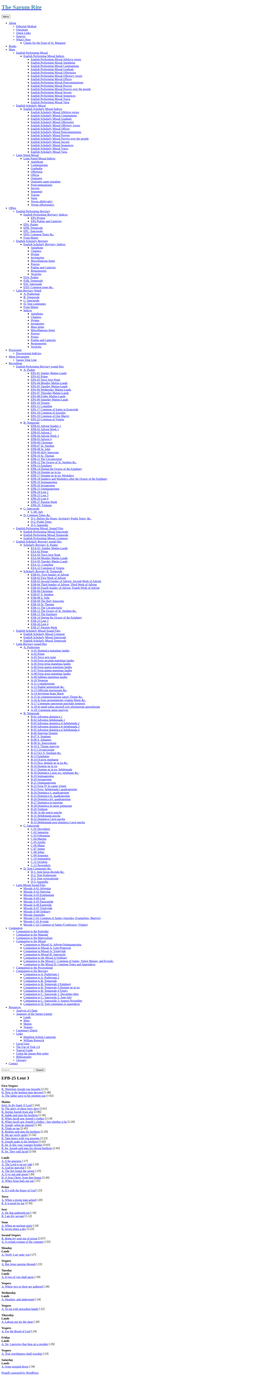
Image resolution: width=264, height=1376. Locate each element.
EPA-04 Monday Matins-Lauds (49, 383)
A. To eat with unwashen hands (19, 1308)
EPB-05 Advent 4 (41, 439)
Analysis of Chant (26, 1010)
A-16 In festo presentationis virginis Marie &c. (58, 700)
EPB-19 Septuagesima (44, 482)
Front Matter (30, 237)
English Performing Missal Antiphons (53, 62)
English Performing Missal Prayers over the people (61, 89)
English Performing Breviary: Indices (45, 214)
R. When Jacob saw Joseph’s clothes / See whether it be (34, 1121)
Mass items (37, 326)
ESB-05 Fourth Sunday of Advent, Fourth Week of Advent (65, 587)
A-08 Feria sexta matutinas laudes (51, 673)
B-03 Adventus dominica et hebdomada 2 (55, 723)
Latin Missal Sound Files (30, 885)
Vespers (28, 1027)
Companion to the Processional (34, 967)
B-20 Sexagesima (41, 779)
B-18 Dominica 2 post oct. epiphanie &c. (55, 772)
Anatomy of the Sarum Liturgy (34, 1013)
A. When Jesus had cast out (17, 1180)
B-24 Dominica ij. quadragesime (50, 792)
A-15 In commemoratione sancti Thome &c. (57, 696)
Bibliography (24, 1056)
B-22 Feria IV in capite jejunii (48, 786)
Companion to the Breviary (32, 971)
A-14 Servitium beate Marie (47, 693)
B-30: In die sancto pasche (46, 812)
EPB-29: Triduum (41, 505)
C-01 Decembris (40, 828)
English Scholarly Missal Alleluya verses (55, 112)
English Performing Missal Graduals (52, 69)
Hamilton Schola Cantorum (39, 1037)
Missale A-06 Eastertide (37, 904)
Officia (35, 175)
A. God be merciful (12, 1167)
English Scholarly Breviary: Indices (44, 244)
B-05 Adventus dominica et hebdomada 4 (55, 729)
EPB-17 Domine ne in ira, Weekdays (52, 475)
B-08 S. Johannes (41, 739)
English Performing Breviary (33, 211)
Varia (34, 198)
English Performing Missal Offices (51, 79)
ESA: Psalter (30, 277)
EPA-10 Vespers (40, 402)
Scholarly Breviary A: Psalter (40, 544)
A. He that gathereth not (15, 1212)
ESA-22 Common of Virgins (47, 568)
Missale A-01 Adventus (37, 888)
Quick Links (23, 32)
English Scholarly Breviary (32, 241)
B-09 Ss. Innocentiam (43, 743)
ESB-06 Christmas (42, 591)
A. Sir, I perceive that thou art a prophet (24, 1344)
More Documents (19, 356)
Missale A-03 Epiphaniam (38, 895)
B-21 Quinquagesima (43, 782)
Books (12, 46)
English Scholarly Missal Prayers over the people (60, 138)
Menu (6, 16)
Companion (16, 928)
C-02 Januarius (39, 832)
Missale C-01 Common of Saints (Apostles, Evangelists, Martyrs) (62, 918)
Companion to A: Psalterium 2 (41, 977)
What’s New (23, 39)
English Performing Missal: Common (45, 538)
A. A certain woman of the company (22, 1241)
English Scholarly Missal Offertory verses (55, 125)
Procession (15, 350)
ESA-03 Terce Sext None (45, 554)
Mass (12, 49)
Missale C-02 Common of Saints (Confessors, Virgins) (55, 924)
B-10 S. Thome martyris (45, 746)
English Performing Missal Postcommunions (57, 82)
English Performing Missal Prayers (51, 85)
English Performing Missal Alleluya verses (56, 59)
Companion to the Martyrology (34, 937)
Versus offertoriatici (42, 204)
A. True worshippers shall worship (21, 1353)
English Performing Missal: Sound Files (39, 528)
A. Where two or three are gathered (22, 1286)
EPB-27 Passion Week (44, 501)
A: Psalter (29, 369)
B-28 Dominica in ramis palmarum (51, 805)
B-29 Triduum (39, 809)
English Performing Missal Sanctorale (45, 531)
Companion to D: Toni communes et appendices (51, 1004)
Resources (15, 1007)
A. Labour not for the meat (17, 1321)
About (12, 23)
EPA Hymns (38, 217)
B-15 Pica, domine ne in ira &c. (49, 762)
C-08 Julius (37, 852)
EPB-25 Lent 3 (39, 495)
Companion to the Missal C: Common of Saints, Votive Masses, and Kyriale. (68, 961)
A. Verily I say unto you (15, 1254)
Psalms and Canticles (43, 267)
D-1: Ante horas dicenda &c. (48, 871)
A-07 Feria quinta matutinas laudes (51, 670)
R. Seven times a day (13, 1228)
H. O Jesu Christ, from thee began (21, 1177)
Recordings (15, 363)
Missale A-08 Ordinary (37, 911)
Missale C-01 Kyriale (36, 921)
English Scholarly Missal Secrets (50, 141)
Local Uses (22, 1043)
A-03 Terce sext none (43, 657)
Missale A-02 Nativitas (37, 891)
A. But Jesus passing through (18, 1264)
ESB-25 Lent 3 (39, 620)
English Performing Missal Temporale (45, 535)
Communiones (39, 165)
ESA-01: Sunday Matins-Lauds (49, 548)
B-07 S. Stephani (41, 736)
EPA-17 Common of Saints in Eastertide (54, 409)
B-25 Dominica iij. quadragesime (50, 795)
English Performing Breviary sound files (40, 366)
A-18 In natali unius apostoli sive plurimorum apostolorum (65, 706)
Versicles (36, 274)
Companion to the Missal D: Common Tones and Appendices (59, 964)
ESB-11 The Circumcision (46, 607)
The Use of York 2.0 (28, 1046)
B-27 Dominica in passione (47, 802)
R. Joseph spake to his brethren (19, 1141)
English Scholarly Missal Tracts (49, 148)
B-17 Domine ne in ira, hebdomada (51, 769)
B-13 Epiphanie (40, 756)
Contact (13, 1063)
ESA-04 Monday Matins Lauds (49, 558)
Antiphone (37, 161)
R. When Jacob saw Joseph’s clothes (22, 1118)
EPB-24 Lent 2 (39, 492)
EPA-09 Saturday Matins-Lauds (49, 399)
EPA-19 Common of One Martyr (50, 416)
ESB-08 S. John (40, 597)
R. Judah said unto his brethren (19, 1115)
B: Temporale (31, 297)
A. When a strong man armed (18, 1199)
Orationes (36, 178)
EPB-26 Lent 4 (39, 498)
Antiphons (37, 247)
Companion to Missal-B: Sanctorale (44, 954)
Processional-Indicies (28, 353)
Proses (34, 336)
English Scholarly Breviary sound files (39, 541)
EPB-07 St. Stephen (42, 445)
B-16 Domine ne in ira (44, 766)
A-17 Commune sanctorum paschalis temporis (58, 703)
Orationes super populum (45, 181)
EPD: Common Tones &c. (38, 234)
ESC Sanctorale (32, 284)
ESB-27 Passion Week (44, 627)
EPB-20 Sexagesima (43, 485)
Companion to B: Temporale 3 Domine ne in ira (51, 987)
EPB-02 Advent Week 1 (45, 429)
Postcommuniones (41, 184)
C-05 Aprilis (38, 842)
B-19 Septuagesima (42, 776)
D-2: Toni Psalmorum (43, 875)
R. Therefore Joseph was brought (21, 1089)
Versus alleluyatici (41, 201)
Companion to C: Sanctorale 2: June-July (47, 997)
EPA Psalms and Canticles (46, 221)
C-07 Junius (38, 848)
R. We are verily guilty (14, 1135)
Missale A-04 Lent (34, 898)
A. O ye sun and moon (14, 1174)
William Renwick (33, 1040)
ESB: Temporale (33, 280)
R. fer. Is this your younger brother (21, 1144)
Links (19, 1033)
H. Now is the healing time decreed (22, 1092)
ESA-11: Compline (42, 564)
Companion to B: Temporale (40, 980)
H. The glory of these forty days (20, 1108)
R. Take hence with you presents (20, 1138)
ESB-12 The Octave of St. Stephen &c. (54, 610)
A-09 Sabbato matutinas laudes (49, 677)
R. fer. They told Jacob (14, 1151)
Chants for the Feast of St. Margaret (44, 42)
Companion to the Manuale (32, 934)
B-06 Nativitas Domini (44, 733)
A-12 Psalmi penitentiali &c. (48, 686)
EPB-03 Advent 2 (41, 432)
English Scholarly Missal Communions (54, 115)
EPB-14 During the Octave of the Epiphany (56, 468)
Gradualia (36, 168)
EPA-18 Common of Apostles (48, 412)
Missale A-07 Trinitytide (37, 908)
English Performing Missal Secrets (51, 92)
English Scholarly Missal (31, 105)
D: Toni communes (34, 303)
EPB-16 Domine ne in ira (46, 472)
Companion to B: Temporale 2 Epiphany (47, 984)
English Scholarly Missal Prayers (50, 135)
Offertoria (37, 171)
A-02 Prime (38, 653)
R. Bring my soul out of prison (19, 1238)
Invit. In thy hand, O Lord (16, 1105)
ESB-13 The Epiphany (44, 614)
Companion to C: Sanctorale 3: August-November (52, 1000)
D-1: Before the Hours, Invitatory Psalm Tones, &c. (61, 518)
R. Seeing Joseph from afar (17, 1111)
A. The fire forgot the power (18, 1171)
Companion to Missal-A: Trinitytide (44, 951)
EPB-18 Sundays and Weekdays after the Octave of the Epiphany (69, 478)
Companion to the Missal (31, 941)
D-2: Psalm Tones (41, 521)
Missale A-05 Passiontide (38, 901)
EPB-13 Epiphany (41, 465)
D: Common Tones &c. (37, 515)
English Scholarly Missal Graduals (51, 118)
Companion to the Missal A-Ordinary (45, 957)
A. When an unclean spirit (16, 1225)
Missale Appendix (34, 914)
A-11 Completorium (43, 683)
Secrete (35, 188)
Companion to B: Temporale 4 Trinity (45, 990)
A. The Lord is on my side (16, 1164)
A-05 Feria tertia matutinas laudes (51, 663)
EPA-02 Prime (39, 376)
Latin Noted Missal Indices (39, 158)
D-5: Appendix (39, 525)
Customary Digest (26, 1030)
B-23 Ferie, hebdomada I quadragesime (54, 789)
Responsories (38, 270)
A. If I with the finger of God (18, 1190)
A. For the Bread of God (15, 1331)
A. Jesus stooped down (14, 1366)
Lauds (27, 1017)
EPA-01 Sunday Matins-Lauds (49, 373)
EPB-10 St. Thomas (42, 455)
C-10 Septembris (41, 858)
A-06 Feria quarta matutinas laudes (51, 667)
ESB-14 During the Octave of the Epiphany (56, 617)
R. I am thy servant (12, 1216)
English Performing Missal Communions (55, 66)
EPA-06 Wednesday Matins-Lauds (51, 389)
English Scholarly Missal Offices (50, 128)
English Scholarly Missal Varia (49, 151)
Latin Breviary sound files (31, 644)
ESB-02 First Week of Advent (48, 577)
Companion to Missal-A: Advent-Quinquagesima (52, 944)
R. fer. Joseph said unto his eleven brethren (26, 1148)
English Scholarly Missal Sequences (52, 145)
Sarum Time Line (26, 359)
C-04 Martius (39, 838)
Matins (27, 1023)
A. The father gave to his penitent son (23, 1095)
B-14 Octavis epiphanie (44, 759)
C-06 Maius (38, 845)
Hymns (35, 254)
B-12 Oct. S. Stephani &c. (46, 753)
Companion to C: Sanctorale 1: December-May (51, 994)
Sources (20, 36)
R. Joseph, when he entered (17, 1125)
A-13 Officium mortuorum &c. (49, 690)
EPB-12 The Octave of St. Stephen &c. (54, 462)
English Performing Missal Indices (43, 56)
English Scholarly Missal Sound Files (38, 630)
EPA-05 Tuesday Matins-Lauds (49, 386)
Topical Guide (24, 1050)
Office (12, 208)
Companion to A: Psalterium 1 (41, 974)
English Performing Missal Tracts (50, 99)
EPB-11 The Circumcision (46, 459)
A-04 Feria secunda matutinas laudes (52, 660)
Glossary (21, 1060)
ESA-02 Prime (39, 551)
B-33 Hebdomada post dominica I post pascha (58, 822)
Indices (27, 310)
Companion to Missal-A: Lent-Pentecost (47, 947)
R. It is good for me (12, 1203)
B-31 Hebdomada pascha (45, 815)
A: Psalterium (31, 293)
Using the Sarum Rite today (32, 1053)
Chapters (36, 250)
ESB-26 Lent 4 (39, 624)
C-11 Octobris (39, 862)
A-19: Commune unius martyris (49, 710)
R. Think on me (10, 1128)
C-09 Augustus (39, 855)
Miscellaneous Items (43, 260)
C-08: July (37, 511)
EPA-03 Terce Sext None (45, 379)
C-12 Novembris (40, 865)
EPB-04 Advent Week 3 (45, 435)
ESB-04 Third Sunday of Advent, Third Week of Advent (64, 584)
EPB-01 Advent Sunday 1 (46, 426)
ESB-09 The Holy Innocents (47, 601)
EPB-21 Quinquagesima (45, 488)
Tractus (35, 194)
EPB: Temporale (33, 227)
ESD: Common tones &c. (38, 287)
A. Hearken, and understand (17, 1299)
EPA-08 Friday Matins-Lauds (48, 396)
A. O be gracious (11, 1161)
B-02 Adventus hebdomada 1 (48, 719)
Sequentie (36, 191)
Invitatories (37, 257)
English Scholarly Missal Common (44, 634)
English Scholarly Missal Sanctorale (44, 637)
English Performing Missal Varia (50, 102)
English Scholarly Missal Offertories (52, 122)
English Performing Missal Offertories (53, 72)
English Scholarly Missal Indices (42, 108)
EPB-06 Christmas (42, 442)
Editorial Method (26, 26)
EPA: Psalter (30, 224)
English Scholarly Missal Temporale (44, 640)
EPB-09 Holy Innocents (45, 452)
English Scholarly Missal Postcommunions (56, 132)
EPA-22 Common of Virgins (47, 419)
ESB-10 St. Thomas (42, 604)
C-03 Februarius (40, 835)
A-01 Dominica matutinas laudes (50, 650)
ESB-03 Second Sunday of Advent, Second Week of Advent (66, 581)
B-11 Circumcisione (42, 749)
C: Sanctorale (31, 300)
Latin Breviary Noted (28, 290)
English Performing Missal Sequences (53, 95)
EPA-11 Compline (41, 406)
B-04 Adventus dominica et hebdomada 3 (55, 726)
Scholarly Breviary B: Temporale (42, 571)
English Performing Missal (32, 52)
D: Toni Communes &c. (37, 868)
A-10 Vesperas (39, 680)
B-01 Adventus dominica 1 (46, 716)
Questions (22, 29)
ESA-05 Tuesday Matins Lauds (49, 561)
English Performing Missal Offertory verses (56, 75)
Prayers (35, 264)
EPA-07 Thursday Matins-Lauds (50, 393)
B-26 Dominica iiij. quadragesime (51, 799)
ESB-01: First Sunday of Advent (50, 574)
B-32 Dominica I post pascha (48, 819)
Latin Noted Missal (27, 155)
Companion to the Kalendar (32, 931)
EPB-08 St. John (40, 449)
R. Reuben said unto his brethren (20, 1131)
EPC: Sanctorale (33, 231)
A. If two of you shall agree (17, 1277)
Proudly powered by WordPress (19, 1372)
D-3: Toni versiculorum (44, 878)
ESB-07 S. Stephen (42, 594)
